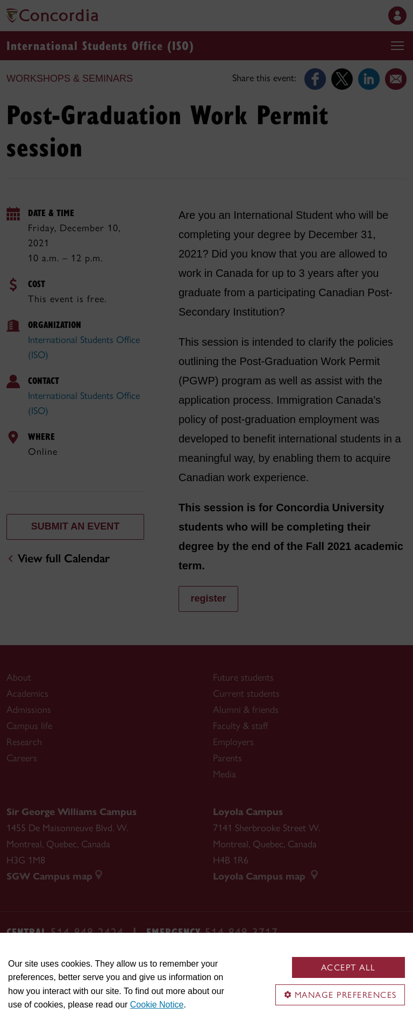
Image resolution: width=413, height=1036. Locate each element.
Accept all (348, 967)
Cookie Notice (157, 1004)
